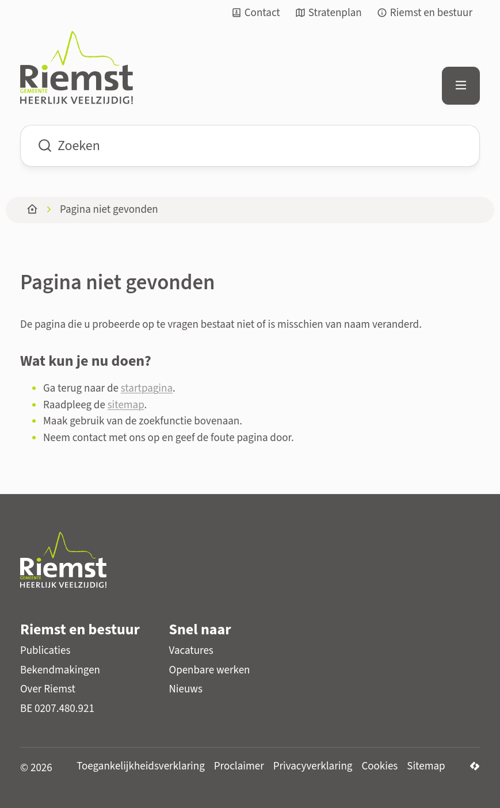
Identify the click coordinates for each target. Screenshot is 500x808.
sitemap (126, 405)
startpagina (147, 388)
